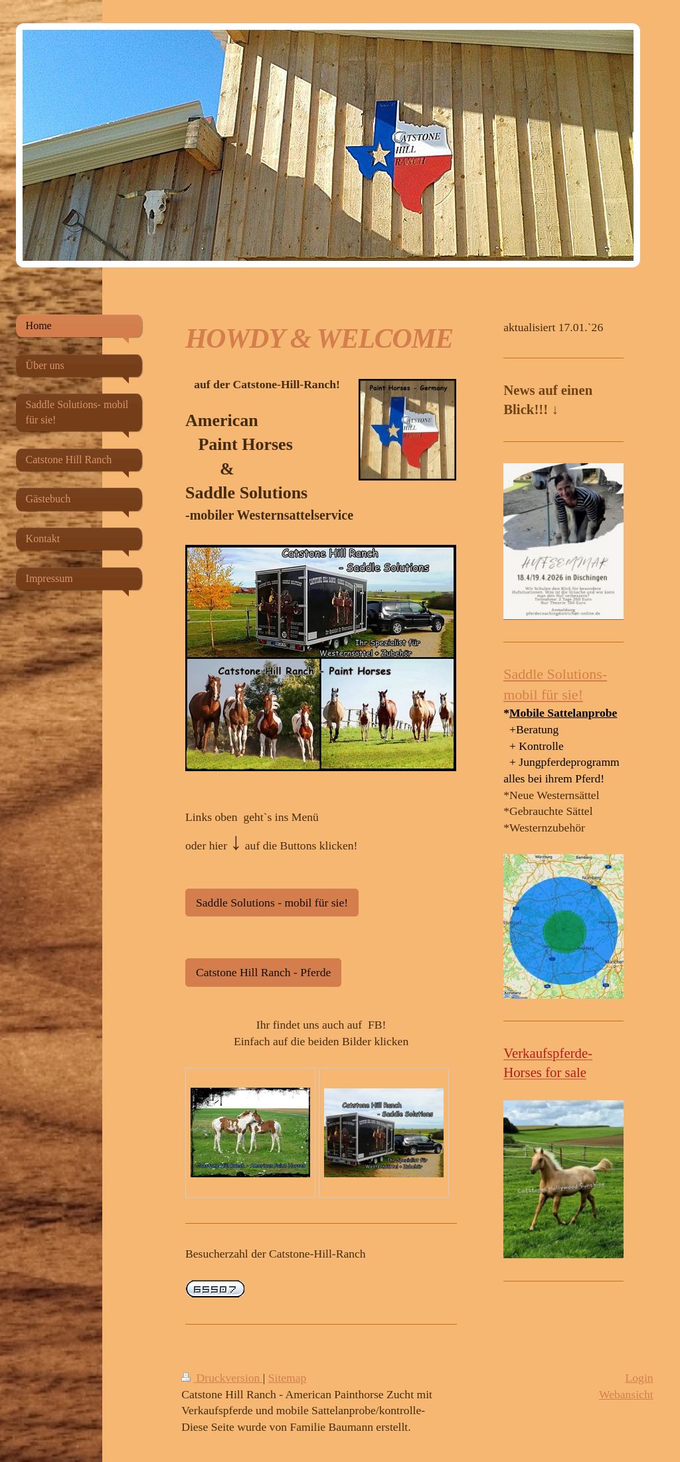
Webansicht (626, 1394)
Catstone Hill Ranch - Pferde (263, 972)
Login (639, 1377)
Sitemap (287, 1377)
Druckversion (222, 1377)
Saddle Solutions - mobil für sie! (272, 902)
